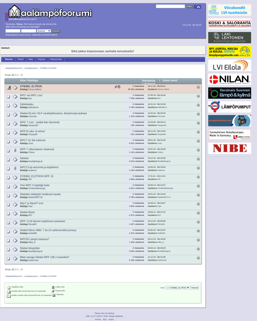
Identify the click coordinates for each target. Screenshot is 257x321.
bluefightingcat (35, 161)
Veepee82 (33, 125)
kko (30, 98)
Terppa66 (32, 134)
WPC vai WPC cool (31, 95)
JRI (30, 179)
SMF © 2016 (102, 316)
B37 (30, 215)
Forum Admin (34, 89)
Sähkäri (24, 158)
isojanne (32, 170)
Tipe (30, 206)
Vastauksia (150, 80)
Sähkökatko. (27, 104)
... (19, 75)
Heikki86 (32, 233)
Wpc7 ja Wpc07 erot (31, 203)
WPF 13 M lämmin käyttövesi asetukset (42, 221)
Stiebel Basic (27, 212)
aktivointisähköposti (20, 27)
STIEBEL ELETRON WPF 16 (36, 176)
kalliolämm (33, 107)
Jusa (30, 143)
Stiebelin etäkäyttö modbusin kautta (40, 194)
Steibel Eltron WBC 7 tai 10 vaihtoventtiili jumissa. (48, 230)
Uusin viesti (170, 80)
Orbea (31, 152)
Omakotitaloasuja (36, 188)
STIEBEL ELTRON (31, 86)
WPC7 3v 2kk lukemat (32, 140)
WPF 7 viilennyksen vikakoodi (37, 149)
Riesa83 (32, 224)
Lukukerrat (148, 83)
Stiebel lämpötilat (30, 248)
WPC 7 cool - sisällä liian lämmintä (39, 122)
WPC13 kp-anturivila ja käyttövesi (39, 167)
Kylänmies (33, 260)
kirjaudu (38, 24)
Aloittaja (33, 80)
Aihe (23, 80)
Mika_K (32, 242)
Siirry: (163, 288)
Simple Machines (116, 316)
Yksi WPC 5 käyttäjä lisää (34, 185)
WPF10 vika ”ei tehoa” (32, 131)
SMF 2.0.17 (90, 316)
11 (22, 75)
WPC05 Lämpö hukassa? (34, 239)
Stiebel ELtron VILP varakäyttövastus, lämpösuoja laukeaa (53, 113)
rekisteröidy (51, 24)
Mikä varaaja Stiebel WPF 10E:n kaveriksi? (44, 257)
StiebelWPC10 (35, 197)
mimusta (32, 116)
